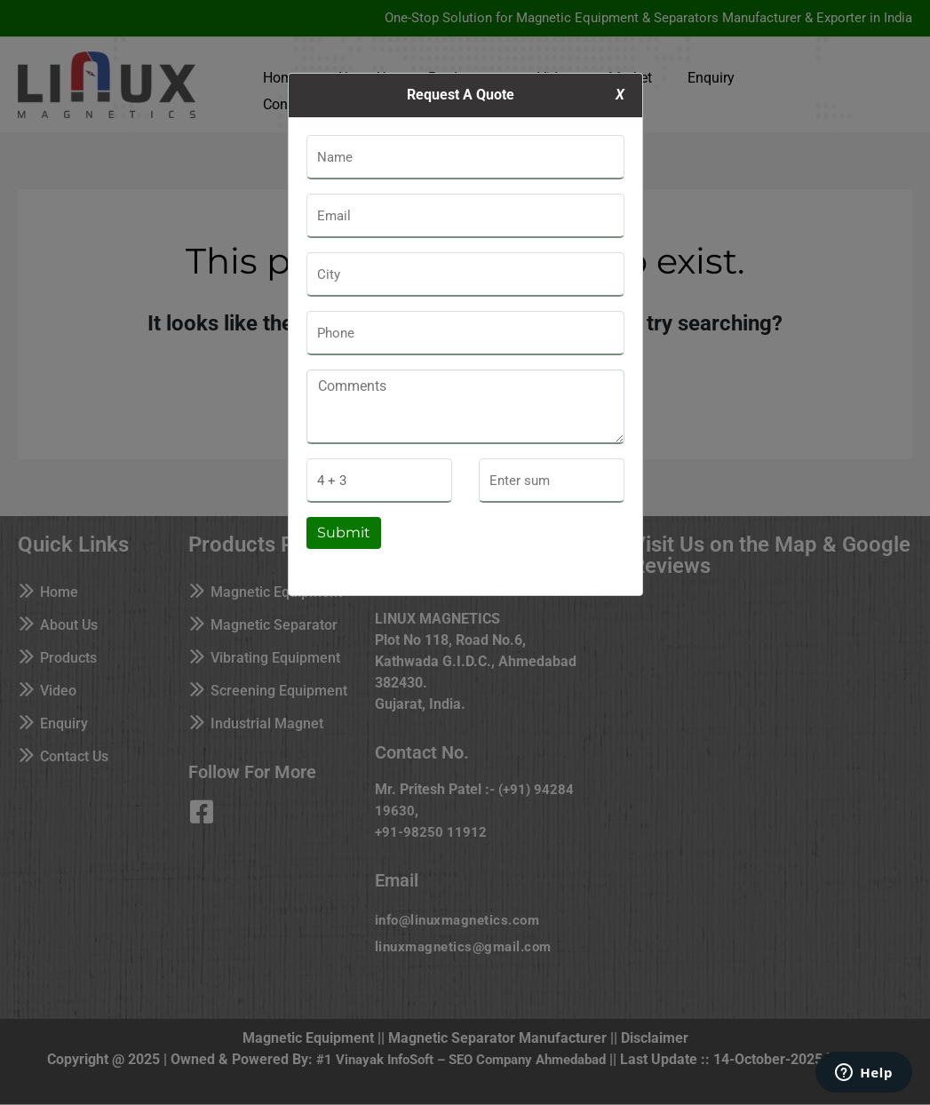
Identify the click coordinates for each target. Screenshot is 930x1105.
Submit (343, 532)
